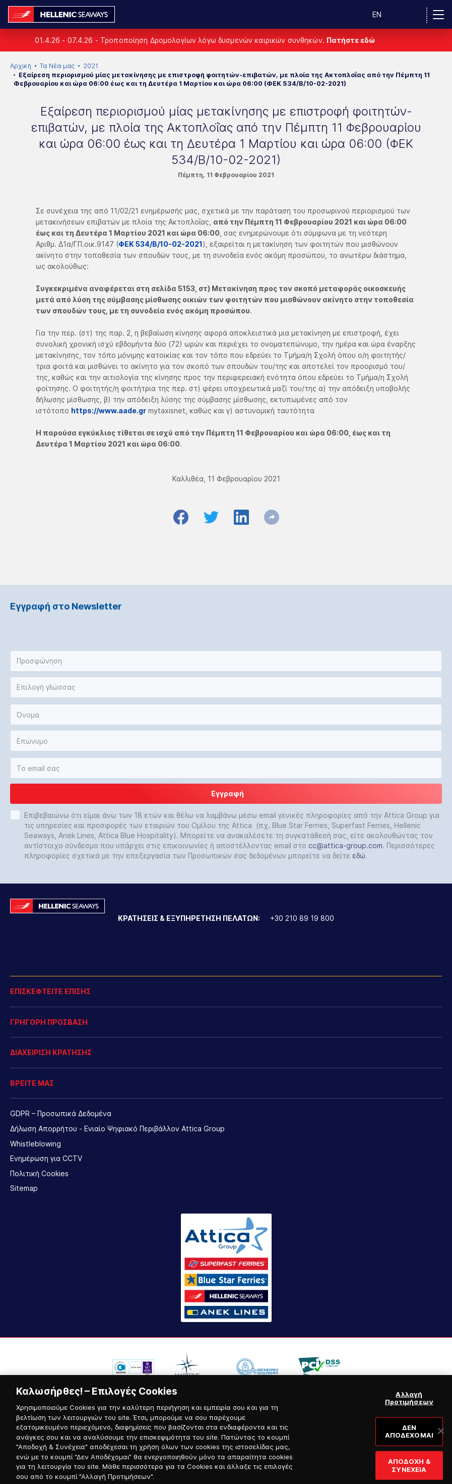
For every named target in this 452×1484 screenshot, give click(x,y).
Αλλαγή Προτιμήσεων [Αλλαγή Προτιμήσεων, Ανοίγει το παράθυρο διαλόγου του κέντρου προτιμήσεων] (409, 1407)
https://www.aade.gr (108, 410)
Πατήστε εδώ (351, 40)
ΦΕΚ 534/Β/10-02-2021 (160, 244)
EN (376, 14)
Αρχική (20, 66)
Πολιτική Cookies (39, 1173)
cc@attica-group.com (345, 845)
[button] (226, 661)
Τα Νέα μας (57, 66)
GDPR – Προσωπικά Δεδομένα (60, 1113)
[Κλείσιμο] (441, 1439)
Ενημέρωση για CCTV (46, 1158)
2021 (90, 66)
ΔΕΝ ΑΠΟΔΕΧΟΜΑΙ (409, 1440)
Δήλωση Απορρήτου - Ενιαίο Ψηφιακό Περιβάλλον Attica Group (117, 1128)
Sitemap (24, 1188)
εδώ (358, 855)
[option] (133, 1367)
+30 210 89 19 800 (302, 918)
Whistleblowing (35, 1143)
